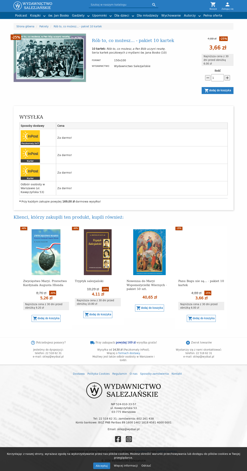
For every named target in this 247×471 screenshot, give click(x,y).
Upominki (99, 15)
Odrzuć (146, 465)
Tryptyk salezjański (89, 280)
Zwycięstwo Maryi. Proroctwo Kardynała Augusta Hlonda (45, 282)
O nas (133, 374)
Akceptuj (102, 466)
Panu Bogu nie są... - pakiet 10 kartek (201, 282)
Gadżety (78, 15)
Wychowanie (171, 15)
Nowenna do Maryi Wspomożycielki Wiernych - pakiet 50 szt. (147, 284)
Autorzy (190, 15)
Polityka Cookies (98, 374)
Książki (35, 15)
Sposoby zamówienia (154, 374)
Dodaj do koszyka (217, 90)
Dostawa (79, 374)
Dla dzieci (121, 15)
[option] (46, 277)
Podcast (21, 15)
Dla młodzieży (147, 15)
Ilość (218, 71)
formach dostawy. (129, 353)
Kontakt (177, 374)
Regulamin (119, 374)
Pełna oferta (212, 15)
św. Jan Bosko (58, 15)
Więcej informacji (126, 465)
